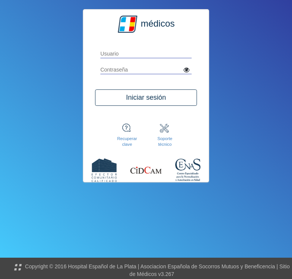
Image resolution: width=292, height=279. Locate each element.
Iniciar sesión (146, 97)
